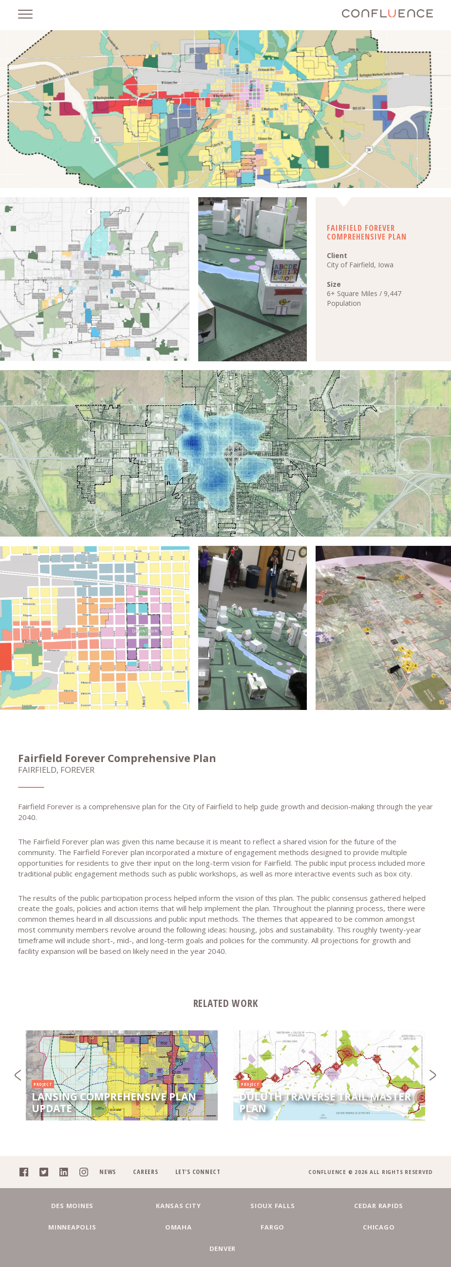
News (106, 1192)
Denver (347, 1248)
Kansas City (144, 1226)
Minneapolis (388, 1226)
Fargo (185, 1248)
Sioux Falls (225, 1226)
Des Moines (63, 1226)
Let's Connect (197, 1192)
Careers (144, 1192)
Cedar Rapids (306, 1226)
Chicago (266, 1248)
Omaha (104, 1248)
